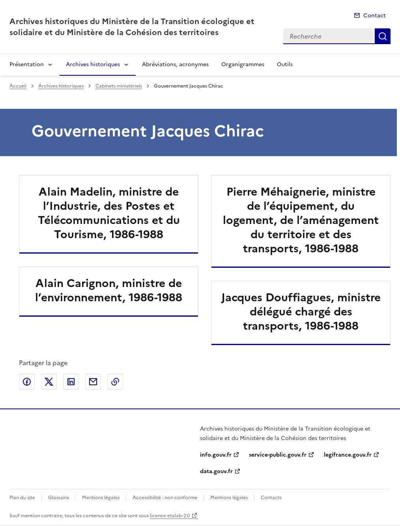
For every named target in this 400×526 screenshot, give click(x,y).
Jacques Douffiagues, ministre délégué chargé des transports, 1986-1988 (301, 311)
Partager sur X (49, 382)
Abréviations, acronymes (175, 64)
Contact (374, 15)
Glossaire (58, 497)
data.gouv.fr (216, 471)
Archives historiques (93, 64)
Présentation (26, 64)
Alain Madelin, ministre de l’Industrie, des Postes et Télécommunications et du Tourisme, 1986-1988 (109, 213)
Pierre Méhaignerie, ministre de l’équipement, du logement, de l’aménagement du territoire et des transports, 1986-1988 (301, 220)
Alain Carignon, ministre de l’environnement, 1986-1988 (108, 290)
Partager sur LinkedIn (71, 382)
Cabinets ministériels (118, 86)
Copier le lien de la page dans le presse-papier (115, 382)
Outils (285, 64)
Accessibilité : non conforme (165, 497)
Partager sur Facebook (27, 382)
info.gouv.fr (216, 455)
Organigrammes (242, 64)
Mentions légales (101, 497)
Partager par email (93, 382)
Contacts (271, 497)
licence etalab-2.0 (170, 515)
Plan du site (22, 497)
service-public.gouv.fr (278, 455)
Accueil (17, 86)
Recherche (383, 36)
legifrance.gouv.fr (348, 455)
